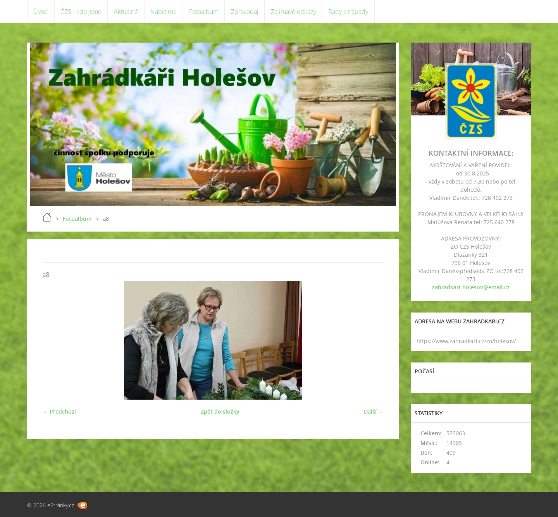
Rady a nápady (348, 11)
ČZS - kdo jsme (81, 11)
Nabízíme (163, 11)
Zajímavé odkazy (293, 11)
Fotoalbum (204, 11)
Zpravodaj (244, 11)
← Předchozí (59, 411)
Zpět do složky (220, 411)
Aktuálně (126, 11)
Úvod (40, 11)
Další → (374, 411)
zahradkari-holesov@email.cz (471, 287)
